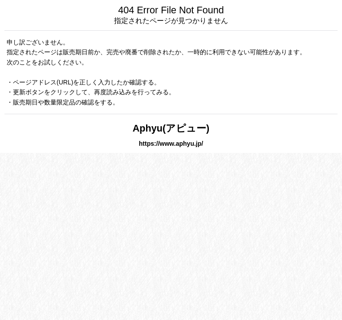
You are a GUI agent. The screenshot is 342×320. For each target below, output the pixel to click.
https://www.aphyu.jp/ (171, 143)
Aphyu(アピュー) (171, 128)
